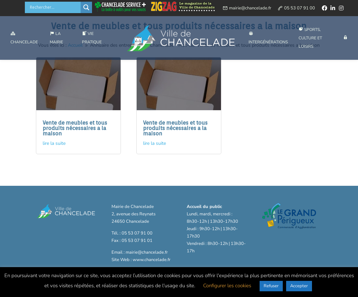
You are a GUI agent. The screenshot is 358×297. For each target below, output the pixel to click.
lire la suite (54, 143)
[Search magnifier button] (86, 7)
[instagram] (341, 8)
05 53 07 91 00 (299, 8)
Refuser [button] (271, 286)
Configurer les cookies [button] (227, 285)
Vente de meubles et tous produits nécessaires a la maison (75, 128)
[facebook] (324, 8)
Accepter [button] (299, 286)
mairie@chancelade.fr (250, 8)
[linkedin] (332, 8)
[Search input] (54, 7)
